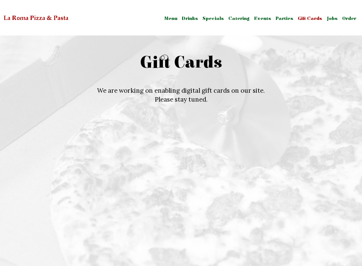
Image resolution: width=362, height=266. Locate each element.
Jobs (332, 18)
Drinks (190, 18)
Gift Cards (310, 18)
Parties (284, 18)
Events (262, 18)
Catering (239, 18)
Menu (170, 18)
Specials (213, 18)
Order (349, 18)
